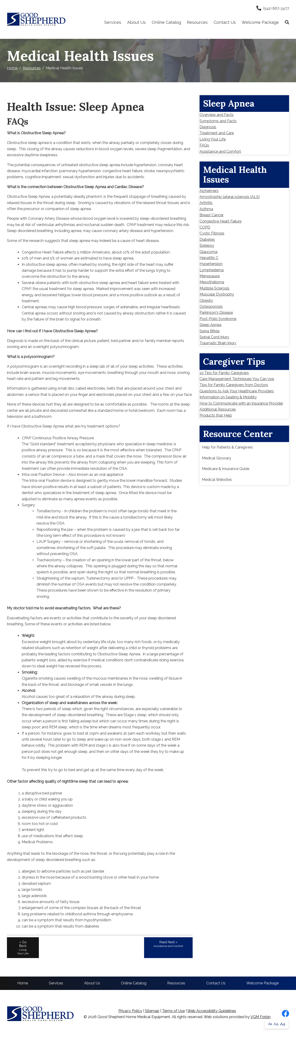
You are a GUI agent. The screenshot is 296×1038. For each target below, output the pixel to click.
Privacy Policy (130, 1011)
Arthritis (206, 203)
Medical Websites (217, 479)
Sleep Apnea (210, 325)
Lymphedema (212, 270)
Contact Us (225, 22)
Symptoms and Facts (218, 121)
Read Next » (168, 944)
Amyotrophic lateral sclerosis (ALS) (230, 197)
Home (12, 68)
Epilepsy (207, 245)
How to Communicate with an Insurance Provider (241, 403)
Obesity (206, 300)
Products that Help (216, 415)
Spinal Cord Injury (214, 337)
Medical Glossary (216, 458)
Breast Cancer (212, 215)
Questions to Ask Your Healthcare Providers (237, 391)
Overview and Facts (217, 115)
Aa (270, 1024)
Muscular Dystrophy (217, 294)
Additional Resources (218, 409)
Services (112, 22)
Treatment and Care (217, 133)
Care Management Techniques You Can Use (237, 379)
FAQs (204, 145)
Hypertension (211, 264)
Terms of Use (173, 1011)
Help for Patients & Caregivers (227, 447)
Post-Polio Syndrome (218, 319)
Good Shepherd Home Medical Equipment (134, 1017)
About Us (136, 22)
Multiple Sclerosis (214, 288)
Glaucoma (208, 252)
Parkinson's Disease (216, 312)
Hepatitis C (209, 258)
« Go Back (22, 947)
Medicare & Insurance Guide (225, 469)
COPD (205, 227)
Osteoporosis (211, 306)
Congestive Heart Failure (220, 221)
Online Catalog (166, 22)
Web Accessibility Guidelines (211, 1011)
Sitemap (152, 1011)
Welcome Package (260, 22)
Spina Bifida (209, 331)
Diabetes (207, 239)
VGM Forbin (260, 1017)
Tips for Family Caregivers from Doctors (234, 385)
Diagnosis (208, 127)
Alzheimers (209, 191)
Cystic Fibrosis (212, 233)
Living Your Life (213, 139)
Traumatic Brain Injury (218, 343)
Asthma (206, 209)
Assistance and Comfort (220, 151)
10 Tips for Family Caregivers (224, 373)
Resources (197, 22)
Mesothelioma (212, 282)
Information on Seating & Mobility (228, 397)
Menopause (210, 276)
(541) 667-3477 (272, 8)
